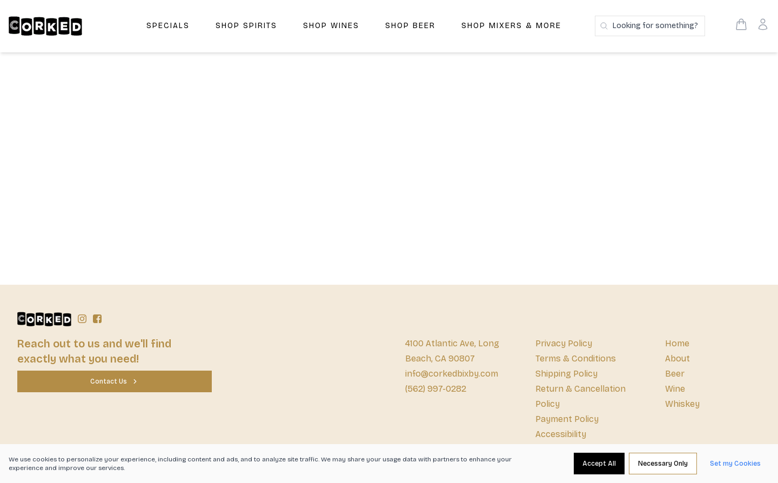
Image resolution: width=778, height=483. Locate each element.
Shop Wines (331, 25)
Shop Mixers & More (511, 25)
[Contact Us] (114, 381)
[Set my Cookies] (735, 463)
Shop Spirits (246, 25)
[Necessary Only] (663, 463)
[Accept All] (599, 463)
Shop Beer (410, 25)
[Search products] (650, 26)
